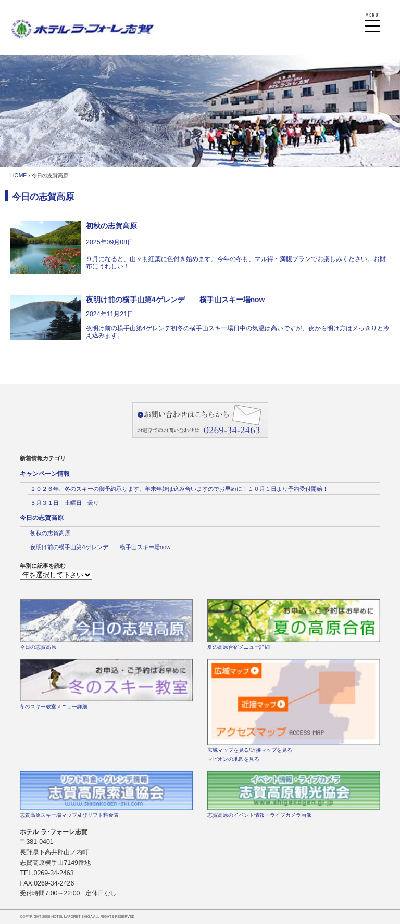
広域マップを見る (228, 750)
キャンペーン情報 (45, 473)
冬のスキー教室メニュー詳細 (54, 706)
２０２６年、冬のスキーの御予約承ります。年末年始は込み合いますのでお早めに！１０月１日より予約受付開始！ (179, 489)
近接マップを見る (271, 750)
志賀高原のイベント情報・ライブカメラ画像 (259, 815)
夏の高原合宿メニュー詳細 (238, 647)
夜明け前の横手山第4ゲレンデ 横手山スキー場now (100, 547)
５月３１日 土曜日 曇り (64, 503)
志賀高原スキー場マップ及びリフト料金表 (69, 815)
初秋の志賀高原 (50, 533)
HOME (18, 175)
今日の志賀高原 (42, 518)
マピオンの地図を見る (233, 759)
